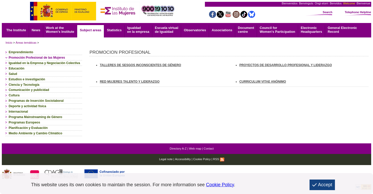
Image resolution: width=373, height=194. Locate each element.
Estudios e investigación (27, 79)
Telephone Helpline (358, 12)
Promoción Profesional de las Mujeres (37, 57)
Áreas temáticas (26, 42)
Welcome (349, 3)
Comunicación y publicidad (29, 90)
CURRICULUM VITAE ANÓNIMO (262, 81)
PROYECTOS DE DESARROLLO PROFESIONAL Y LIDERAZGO (285, 65)
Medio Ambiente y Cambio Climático (35, 133)
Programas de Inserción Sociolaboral (36, 101)
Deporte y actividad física (27, 106)
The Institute (16, 30)
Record (342, 30)
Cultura (14, 95)
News (36, 30)
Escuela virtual (166, 30)
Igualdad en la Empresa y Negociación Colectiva (44, 63)
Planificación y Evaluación (28, 128)
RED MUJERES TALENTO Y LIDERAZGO (129, 81)
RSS (218, 159)
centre (246, 30)
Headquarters (311, 30)
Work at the (60, 30)
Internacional (18, 111)
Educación (16, 68)
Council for (277, 30)
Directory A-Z (178, 148)
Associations (222, 30)
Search (327, 12)
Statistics (114, 30)
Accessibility (183, 159)
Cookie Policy (202, 159)
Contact (209, 148)
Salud (13, 74)
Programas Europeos (24, 122)
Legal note (166, 159)
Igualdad (138, 30)
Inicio (8, 42)
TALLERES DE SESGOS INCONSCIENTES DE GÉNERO (140, 65)
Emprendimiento (21, 52)
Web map (195, 148)
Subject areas (90, 30)
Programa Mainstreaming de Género (35, 117)
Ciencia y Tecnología (24, 85)
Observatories (195, 30)
